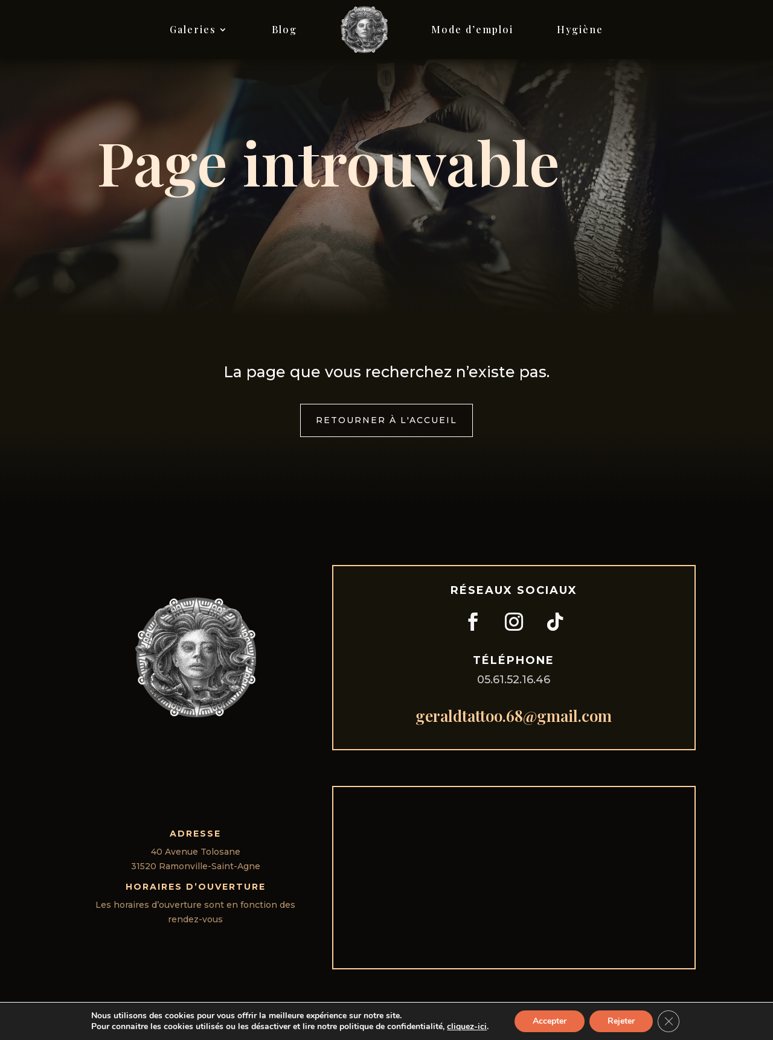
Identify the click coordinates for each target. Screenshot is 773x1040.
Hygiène (580, 29)
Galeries (193, 29)
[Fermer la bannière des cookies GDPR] (668, 1021)
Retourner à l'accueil (386, 420)
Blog (284, 29)
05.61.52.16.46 (513, 679)
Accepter (549, 1021)
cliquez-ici (467, 1026)
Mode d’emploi (472, 29)
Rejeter (621, 1021)
